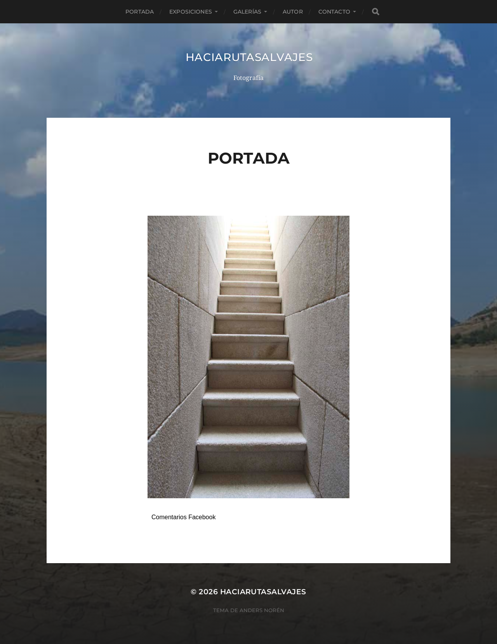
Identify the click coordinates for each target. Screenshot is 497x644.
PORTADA (139, 11)
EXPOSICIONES (190, 11)
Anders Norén (262, 610)
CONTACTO (334, 11)
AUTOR (293, 11)
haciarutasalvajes (249, 57)
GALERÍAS (247, 11)
